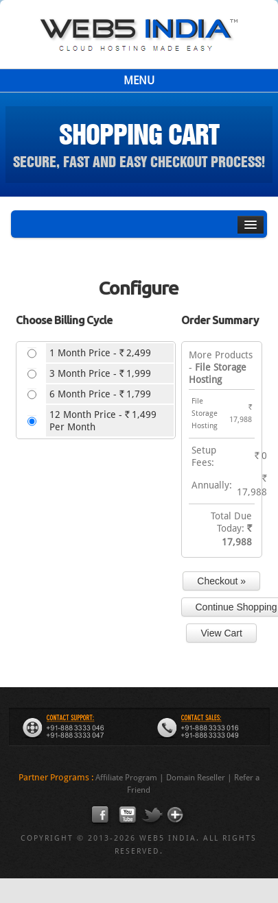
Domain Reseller (195, 777)
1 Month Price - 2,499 (100, 352)
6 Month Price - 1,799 (100, 393)
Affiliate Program (126, 777)
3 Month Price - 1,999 (100, 373)
